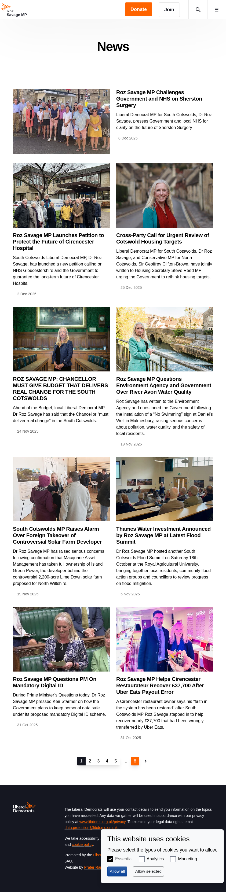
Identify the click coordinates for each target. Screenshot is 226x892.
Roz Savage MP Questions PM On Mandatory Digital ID (54, 682)
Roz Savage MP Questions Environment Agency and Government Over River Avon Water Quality (163, 385)
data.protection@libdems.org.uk (91, 827)
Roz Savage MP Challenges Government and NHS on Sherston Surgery (159, 98)
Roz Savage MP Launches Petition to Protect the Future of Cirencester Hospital (58, 241)
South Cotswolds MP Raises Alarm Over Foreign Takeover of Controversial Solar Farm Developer (57, 535)
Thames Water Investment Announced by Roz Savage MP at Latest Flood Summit (163, 535)
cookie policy (82, 844)
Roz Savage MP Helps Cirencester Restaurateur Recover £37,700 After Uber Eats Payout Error (160, 685)
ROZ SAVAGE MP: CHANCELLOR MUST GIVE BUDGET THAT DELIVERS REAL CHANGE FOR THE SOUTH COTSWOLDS (60, 388)
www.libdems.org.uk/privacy (102, 822)
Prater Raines (95, 867)
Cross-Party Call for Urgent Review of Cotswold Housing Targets (162, 238)
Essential (124, 859)
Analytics (155, 859)
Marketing (187, 859)
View (113, 121)
